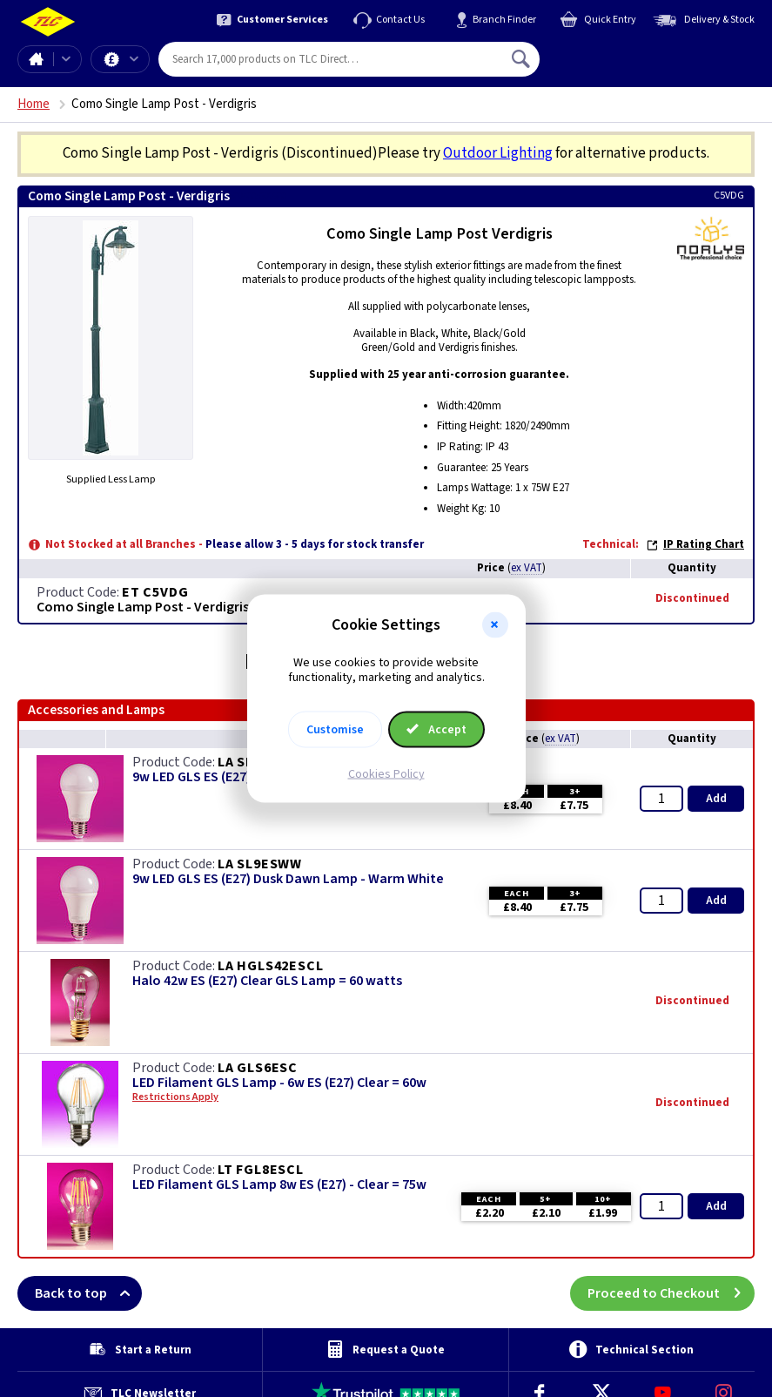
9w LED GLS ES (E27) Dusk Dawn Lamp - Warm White (288, 879)
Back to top (88, 1293)
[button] (495, 625)
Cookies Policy (386, 773)
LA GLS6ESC (258, 1067)
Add (716, 798)
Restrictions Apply (175, 1097)
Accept (436, 729)
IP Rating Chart (695, 544)
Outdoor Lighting (498, 153)
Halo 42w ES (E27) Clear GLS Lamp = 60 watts (267, 981)
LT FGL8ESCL (261, 1169)
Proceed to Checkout (671, 1293)
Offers (134, 59)
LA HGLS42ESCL (270, 965)
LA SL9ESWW (260, 864)
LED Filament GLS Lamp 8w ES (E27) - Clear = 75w (279, 1185)
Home (35, 59)
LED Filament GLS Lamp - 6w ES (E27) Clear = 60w (279, 1083)
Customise (335, 729)
